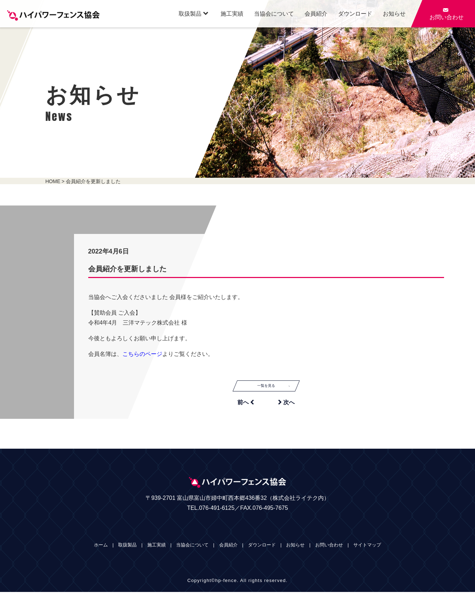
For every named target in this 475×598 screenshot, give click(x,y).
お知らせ (394, 14)
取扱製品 (193, 13)
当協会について (274, 14)
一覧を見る (279, 389)
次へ (286, 408)
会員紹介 (316, 14)
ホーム (101, 551)
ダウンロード (355, 14)
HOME (53, 181)
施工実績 (232, 14)
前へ (245, 408)
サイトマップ (367, 551)
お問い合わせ (329, 551)
